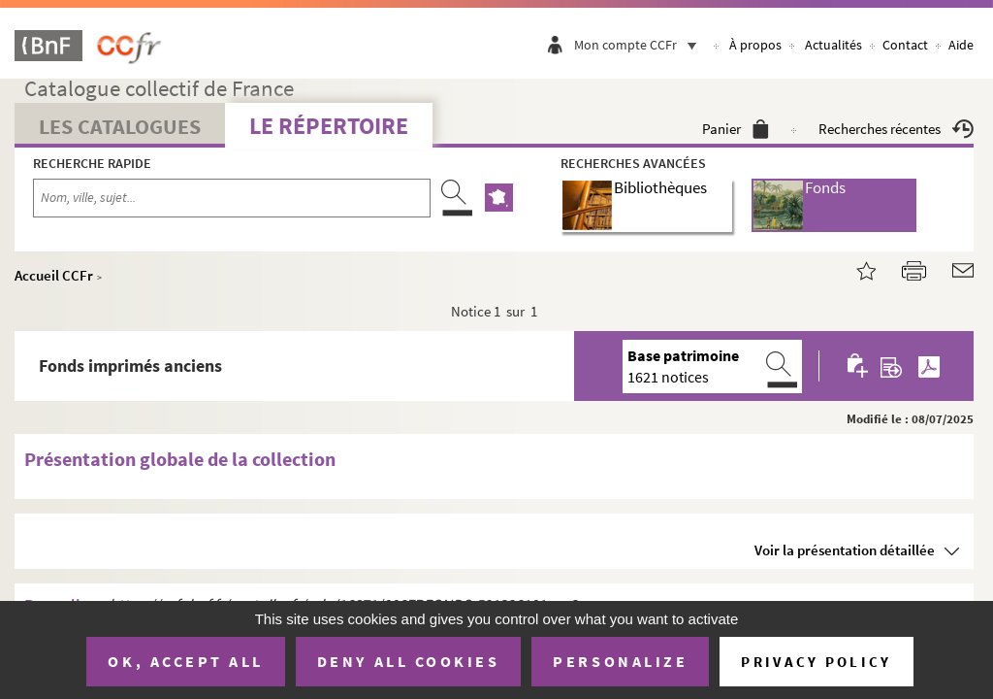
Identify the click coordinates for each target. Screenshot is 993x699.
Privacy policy (816, 661)
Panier (735, 128)
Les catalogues (120, 126)
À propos (755, 44)
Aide (961, 44)
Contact (905, 44)
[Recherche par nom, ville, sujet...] (232, 198)
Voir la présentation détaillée (844, 550)
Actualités (833, 44)
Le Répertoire (328, 126)
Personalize (620, 661)
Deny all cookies (408, 661)
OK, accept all (185, 661)
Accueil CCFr (54, 275)
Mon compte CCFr (640, 44)
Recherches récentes (896, 128)
